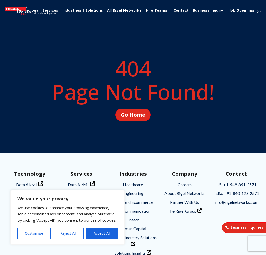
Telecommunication (132, 210)
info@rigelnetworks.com (236, 202)
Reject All (68, 233)
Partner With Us (184, 202)
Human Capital (132, 228)
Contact (181, 11)
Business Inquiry (208, 11)
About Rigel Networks (184, 193)
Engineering (132, 193)
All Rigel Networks (124, 11)
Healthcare (133, 184)
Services (50, 11)
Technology (27, 11)
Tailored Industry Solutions (133, 240)
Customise (34, 233)
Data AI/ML (29, 184)
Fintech (132, 219)
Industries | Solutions (82, 11)
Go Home (133, 104)
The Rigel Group (185, 210)
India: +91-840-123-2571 (236, 193)
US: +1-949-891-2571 (236, 184)
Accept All (102, 233)
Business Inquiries (246, 227)
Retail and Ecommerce (133, 202)
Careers (185, 184)
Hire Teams (156, 11)
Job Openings (241, 11)
